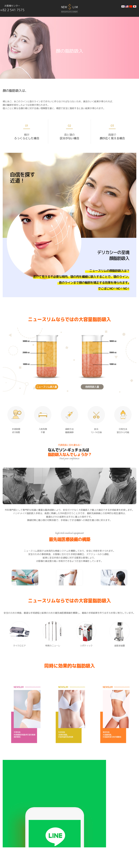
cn (130, 6)
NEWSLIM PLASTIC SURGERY (36, 840)
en (127, 6)
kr (123, 6)
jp (134, 6)
